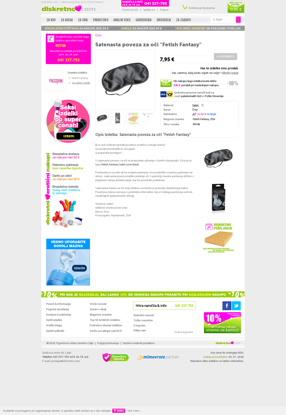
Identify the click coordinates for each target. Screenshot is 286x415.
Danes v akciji (98, 309)
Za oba (83, 19)
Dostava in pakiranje (58, 314)
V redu (119, 410)
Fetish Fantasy (80, 78)
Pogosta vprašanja (57, 309)
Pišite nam (139, 330)
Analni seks (121, 19)
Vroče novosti (98, 304)
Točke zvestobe (143, 320)
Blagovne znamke (101, 314)
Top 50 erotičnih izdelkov (105, 320)
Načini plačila (54, 320)
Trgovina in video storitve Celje (74, 343)
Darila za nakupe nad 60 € (106, 331)
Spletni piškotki (55, 331)
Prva (97, 35)
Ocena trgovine (183, 332)
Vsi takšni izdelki (81, 82)
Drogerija (164, 19)
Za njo (51, 19)
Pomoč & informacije (58, 304)
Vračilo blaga (54, 325)
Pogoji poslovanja (108, 343)
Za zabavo (183, 19)
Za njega (67, 19)
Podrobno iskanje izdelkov (106, 325)
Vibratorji (100, 19)
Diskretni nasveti (143, 315)
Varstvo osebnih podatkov (139, 343)
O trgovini (139, 325)
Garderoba (144, 19)
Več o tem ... (135, 410)
